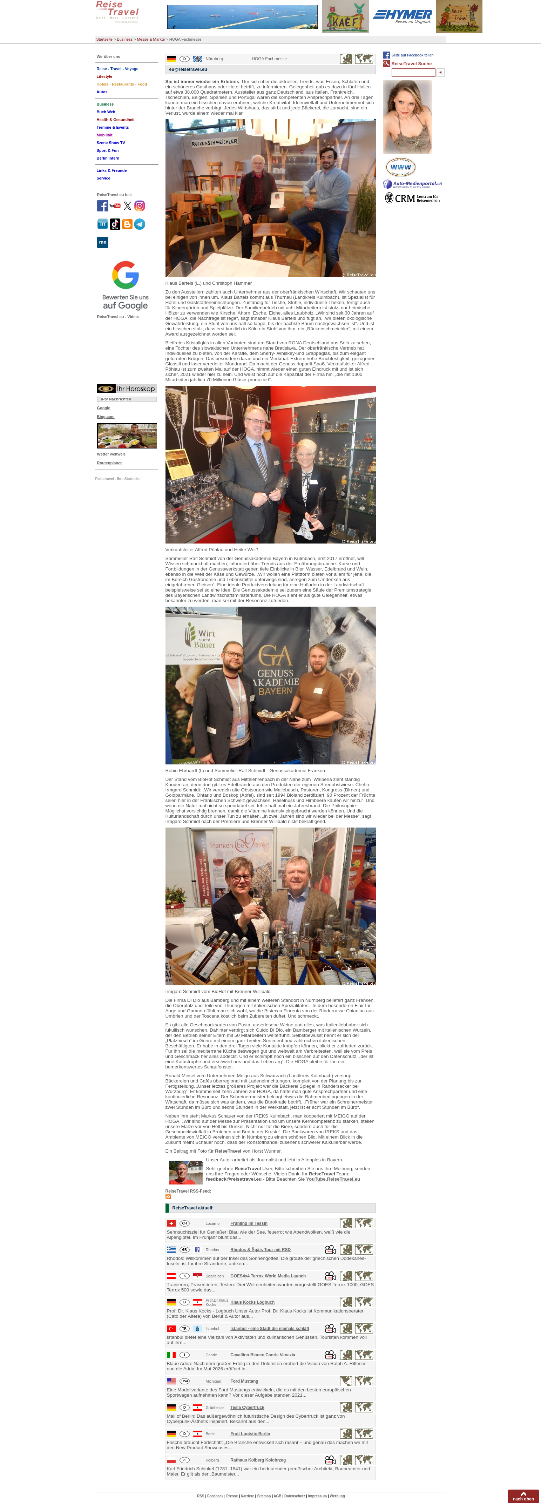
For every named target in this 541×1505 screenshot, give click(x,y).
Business (125, 39)
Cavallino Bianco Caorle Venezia (262, 1354)
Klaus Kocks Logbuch (252, 1302)
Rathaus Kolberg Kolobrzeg (258, 1460)
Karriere (247, 1496)
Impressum (317, 1496)
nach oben (523, 1499)
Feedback (215, 1496)
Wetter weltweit (111, 454)
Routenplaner (109, 463)
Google (103, 408)
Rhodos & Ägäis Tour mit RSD (260, 1249)
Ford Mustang (244, 1381)
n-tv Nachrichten (116, 399)
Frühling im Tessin (249, 1223)
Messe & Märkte (151, 39)
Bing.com (106, 416)
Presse (232, 1496)
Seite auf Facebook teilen (413, 55)
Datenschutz (294, 1496)
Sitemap (264, 1496)
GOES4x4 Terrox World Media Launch (268, 1276)
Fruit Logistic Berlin (250, 1433)
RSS (200, 1496)
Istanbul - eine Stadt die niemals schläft (269, 1328)
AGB (277, 1496)
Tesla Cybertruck (247, 1407)
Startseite (104, 39)
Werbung (337, 1496)
